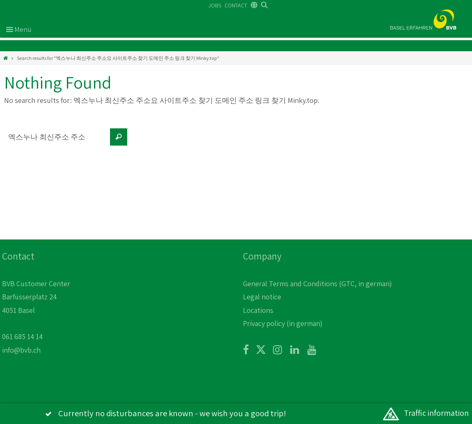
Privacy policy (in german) (283, 323)
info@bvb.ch (21, 350)
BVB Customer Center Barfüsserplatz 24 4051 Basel (36, 297)
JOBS (215, 5)
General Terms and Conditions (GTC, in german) (317, 283)
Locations (258, 310)
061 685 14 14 (22, 336)
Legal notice (262, 296)
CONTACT (236, 5)
